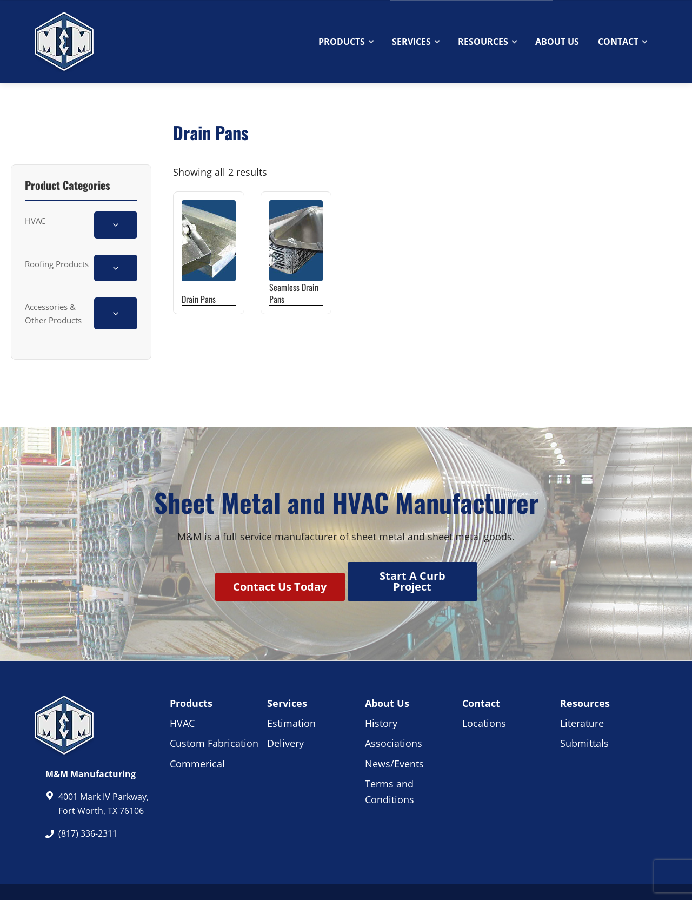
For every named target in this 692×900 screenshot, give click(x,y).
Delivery (285, 715)
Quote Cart (630, 8)
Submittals (584, 715)
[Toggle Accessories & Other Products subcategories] (115, 313)
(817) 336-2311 (67, 9)
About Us (387, 675)
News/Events (394, 735)
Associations (393, 715)
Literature (582, 695)
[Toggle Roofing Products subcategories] (115, 268)
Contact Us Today (274, 572)
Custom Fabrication (214, 715)
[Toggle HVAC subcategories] (115, 224)
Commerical (197, 735)
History (381, 695)
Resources (585, 675)
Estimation (291, 695)
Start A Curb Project (418, 572)
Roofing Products (57, 264)
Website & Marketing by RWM (478, 877)
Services (287, 675)
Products (191, 675)
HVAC (35, 220)
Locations (484, 695)
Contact (579, 9)
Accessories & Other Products (53, 313)
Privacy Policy (362, 877)
